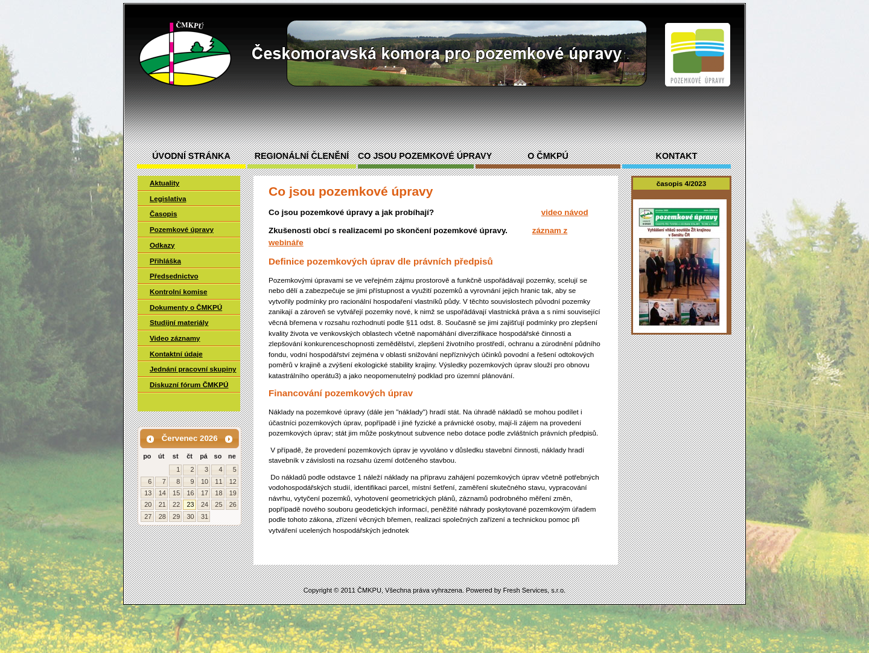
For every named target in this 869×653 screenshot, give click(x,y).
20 (147, 504)
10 (204, 481)
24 (204, 504)
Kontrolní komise (178, 291)
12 (233, 481)
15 (176, 493)
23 (190, 504)
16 (190, 493)
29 (176, 516)
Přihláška (165, 261)
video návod (564, 212)
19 (233, 493)
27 (147, 516)
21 (162, 504)
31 (204, 516)
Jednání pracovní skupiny (193, 369)
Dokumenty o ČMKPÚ (186, 307)
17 (204, 493)
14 (162, 493)
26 (233, 504)
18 (218, 493)
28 (162, 516)
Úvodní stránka (191, 156)
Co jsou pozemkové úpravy (416, 156)
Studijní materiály (179, 322)
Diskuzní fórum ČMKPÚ (189, 384)
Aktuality (164, 183)
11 (218, 481)
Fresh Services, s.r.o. (534, 590)
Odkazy (162, 245)
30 (190, 516)
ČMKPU (369, 590)
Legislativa (168, 198)
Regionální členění (302, 156)
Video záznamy (175, 338)
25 (218, 504)
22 (176, 504)
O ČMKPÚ (547, 156)
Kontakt (677, 156)
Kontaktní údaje (176, 354)
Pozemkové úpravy (182, 229)
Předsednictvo (174, 276)
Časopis (163, 213)
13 (147, 493)
